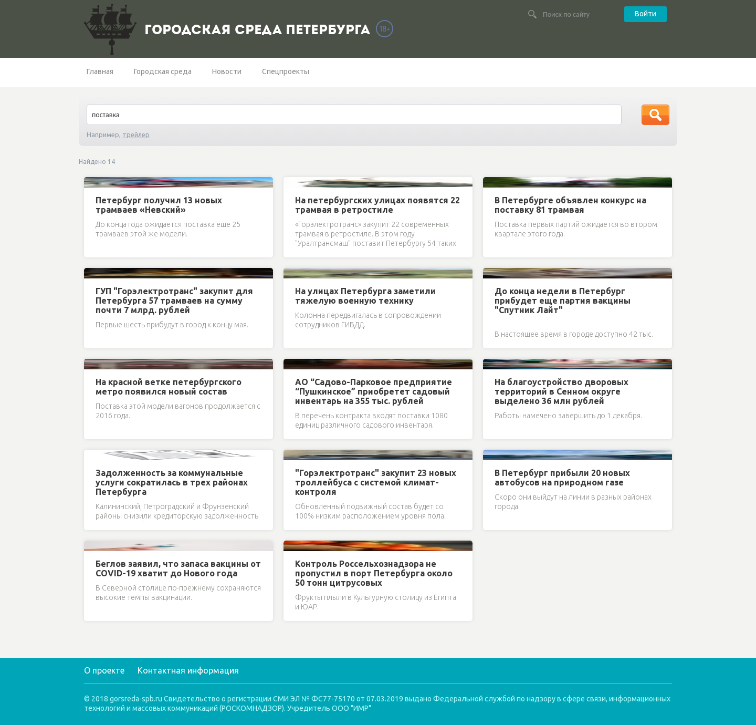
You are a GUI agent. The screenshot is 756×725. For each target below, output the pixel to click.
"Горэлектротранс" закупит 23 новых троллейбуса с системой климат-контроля (375, 482)
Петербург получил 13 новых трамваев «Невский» (159, 204)
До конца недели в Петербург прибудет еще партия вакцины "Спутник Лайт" (563, 300)
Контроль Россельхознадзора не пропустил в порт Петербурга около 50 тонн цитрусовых (374, 573)
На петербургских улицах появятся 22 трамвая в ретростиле (377, 204)
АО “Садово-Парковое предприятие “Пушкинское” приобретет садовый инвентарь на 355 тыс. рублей (373, 391)
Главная (100, 71)
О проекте (104, 670)
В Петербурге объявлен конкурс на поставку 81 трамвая (570, 204)
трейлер (136, 134)
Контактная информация (188, 670)
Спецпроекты (285, 71)
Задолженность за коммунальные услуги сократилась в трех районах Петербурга (172, 482)
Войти (645, 13)
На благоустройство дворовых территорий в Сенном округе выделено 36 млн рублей (561, 391)
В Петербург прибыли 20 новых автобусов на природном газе (562, 477)
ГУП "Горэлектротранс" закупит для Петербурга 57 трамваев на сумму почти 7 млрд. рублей (174, 300)
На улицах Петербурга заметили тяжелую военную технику (365, 295)
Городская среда (163, 71)
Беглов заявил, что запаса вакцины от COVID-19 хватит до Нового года (178, 568)
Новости (227, 71)
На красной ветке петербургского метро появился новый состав (169, 386)
